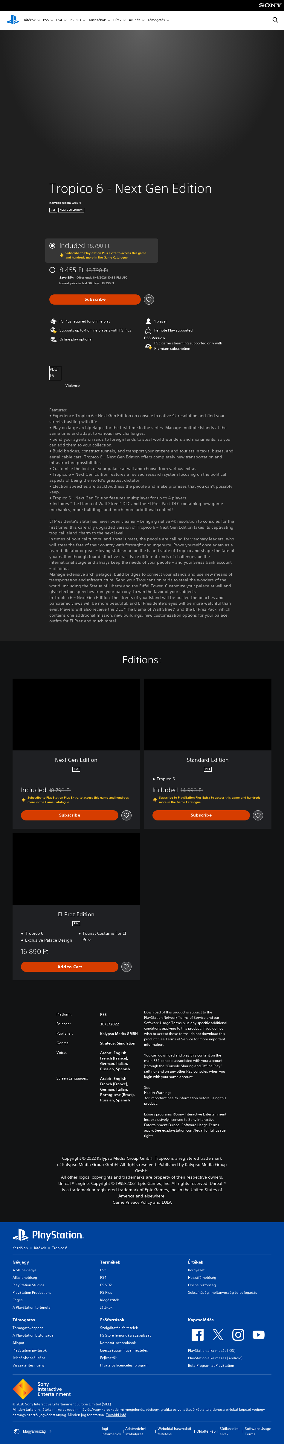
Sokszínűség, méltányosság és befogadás (222, 1292)
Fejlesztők (108, 1357)
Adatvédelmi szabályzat (135, 1431)
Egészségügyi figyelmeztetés (124, 1350)
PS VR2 (106, 1285)
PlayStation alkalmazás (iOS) (211, 1350)
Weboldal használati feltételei (174, 1431)
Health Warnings (157, 1092)
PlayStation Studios (28, 1285)
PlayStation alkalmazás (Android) (215, 1358)
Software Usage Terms (258, 1431)
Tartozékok (97, 20)
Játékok (30, 20)
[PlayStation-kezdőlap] (12, 20)
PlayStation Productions (32, 1292)
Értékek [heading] (195, 1262)
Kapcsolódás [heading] (201, 1320)
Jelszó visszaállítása (29, 1357)
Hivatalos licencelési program (124, 1365)
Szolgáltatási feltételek (119, 1327)
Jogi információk (111, 1431)
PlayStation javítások (30, 1350)
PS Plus (75, 20)
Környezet (196, 1270)
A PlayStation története (32, 1307)
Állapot (18, 1342)
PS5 (46, 20)
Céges (18, 1299)
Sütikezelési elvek (229, 1431)
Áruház (134, 20)
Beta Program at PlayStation (211, 1365)
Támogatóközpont (28, 1327)
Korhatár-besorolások (118, 1342)
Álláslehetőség (25, 1277)
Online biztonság (202, 1285)
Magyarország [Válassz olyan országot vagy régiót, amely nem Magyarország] (33, 1431)
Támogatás (156, 20)
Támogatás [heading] (24, 1320)
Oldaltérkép (206, 1431)
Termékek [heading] (110, 1262)
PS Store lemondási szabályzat (125, 1335)
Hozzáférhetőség (202, 1277)
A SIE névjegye (24, 1270)
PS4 (59, 20)
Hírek (117, 20)
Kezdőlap (20, 1247)
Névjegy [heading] (21, 1262)
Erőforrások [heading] (112, 1320)
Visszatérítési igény (29, 1365)
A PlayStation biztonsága (33, 1335)
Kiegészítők (109, 1299)
